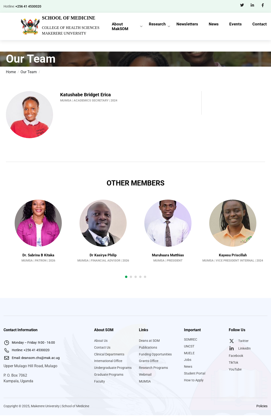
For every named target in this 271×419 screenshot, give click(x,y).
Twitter (239, 341)
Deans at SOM (149, 340)
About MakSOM (120, 26)
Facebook (236, 356)
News (214, 24)
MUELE (189, 353)
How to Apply (194, 380)
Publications (148, 347)
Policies (261, 406)
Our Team (29, 72)
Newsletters (187, 24)
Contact (259, 24)
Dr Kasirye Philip (103, 255)
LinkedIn (240, 348)
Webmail (145, 374)
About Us (101, 340)
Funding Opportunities (155, 354)
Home (11, 72)
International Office (108, 361)
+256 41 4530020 (28, 6)
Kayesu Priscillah (233, 255)
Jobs (187, 360)
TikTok (233, 362)
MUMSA (145, 381)
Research (157, 24)
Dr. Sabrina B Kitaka (38, 255)
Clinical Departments (109, 354)
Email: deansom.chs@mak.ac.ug (32, 358)
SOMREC (190, 339)
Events (235, 24)
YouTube (235, 369)
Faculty (99, 381)
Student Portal (194, 373)
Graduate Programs (108, 374)
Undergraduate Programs (113, 368)
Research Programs (153, 368)
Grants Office (148, 361)
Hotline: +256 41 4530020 (27, 350)
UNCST (189, 346)
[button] (126, 277)
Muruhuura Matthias (168, 255)
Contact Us (102, 347)
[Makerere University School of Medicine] (30, 26)
